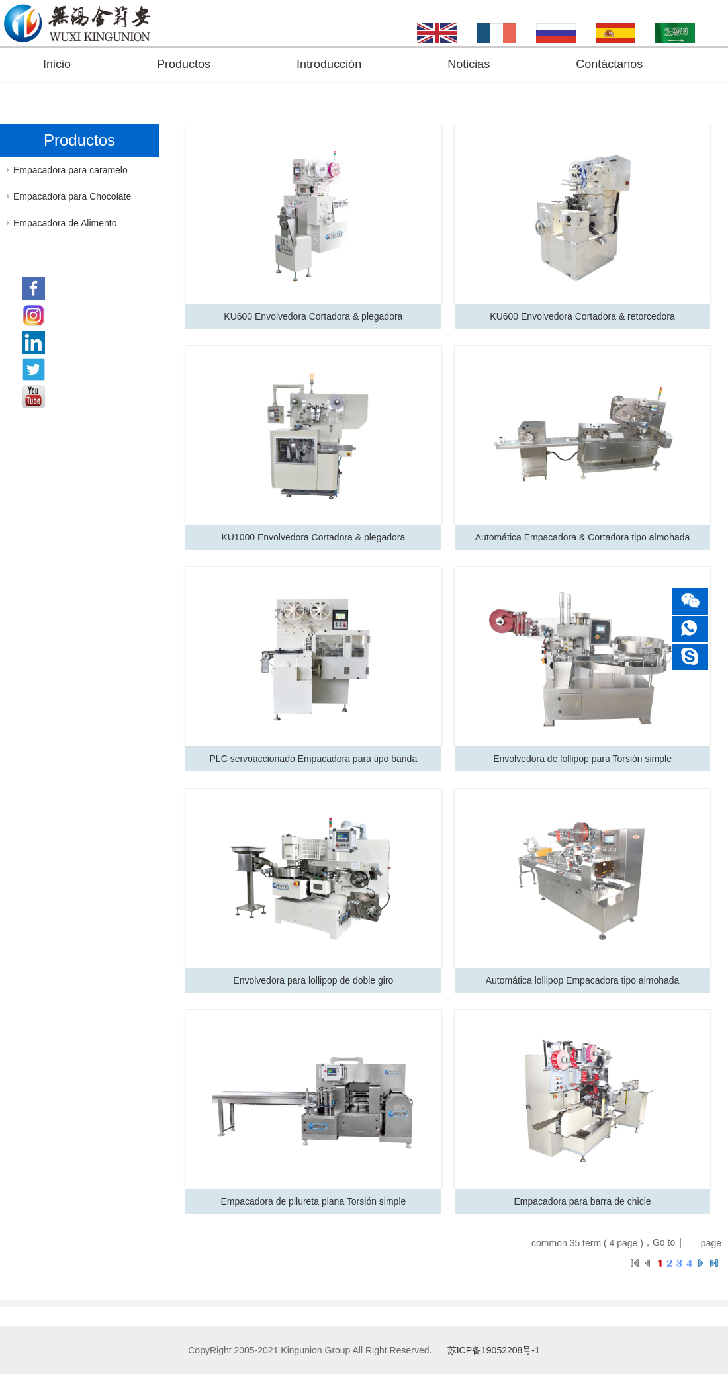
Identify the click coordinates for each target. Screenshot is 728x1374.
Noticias (468, 64)
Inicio (57, 64)
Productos (183, 64)
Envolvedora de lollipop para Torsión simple (582, 758)
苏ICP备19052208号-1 (493, 1350)
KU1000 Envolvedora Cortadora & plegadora (313, 537)
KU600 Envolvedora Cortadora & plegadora (313, 316)
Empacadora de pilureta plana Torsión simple (313, 1201)
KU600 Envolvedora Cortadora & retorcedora (582, 316)
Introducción (328, 64)
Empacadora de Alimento (64, 223)
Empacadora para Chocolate (72, 196)
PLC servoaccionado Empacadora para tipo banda (314, 758)
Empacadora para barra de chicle (582, 1201)
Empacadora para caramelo (70, 170)
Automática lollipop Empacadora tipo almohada (583, 980)
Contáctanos (609, 64)
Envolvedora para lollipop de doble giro (313, 980)
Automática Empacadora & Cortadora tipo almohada (582, 537)
